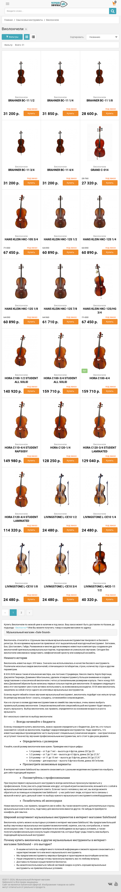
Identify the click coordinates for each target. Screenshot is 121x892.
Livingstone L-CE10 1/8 (21, 586)
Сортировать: (77, 37)
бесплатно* (21, 627)
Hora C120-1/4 (60, 447)
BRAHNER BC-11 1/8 (100, 100)
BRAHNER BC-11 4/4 (60, 170)
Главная (8, 20)
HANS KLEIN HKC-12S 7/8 (60, 308)
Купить (31, 113)
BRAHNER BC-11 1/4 (60, 100)
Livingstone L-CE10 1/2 (60, 517)
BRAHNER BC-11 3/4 (21, 170)
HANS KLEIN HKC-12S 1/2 (60, 239)
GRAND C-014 (99, 170)
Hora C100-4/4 (100, 378)
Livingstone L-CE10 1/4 (99, 517)
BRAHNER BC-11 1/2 (21, 100)
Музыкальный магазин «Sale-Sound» (28, 632)
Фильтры (12, 37)
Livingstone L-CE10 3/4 (60, 586)
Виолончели (52, 20)
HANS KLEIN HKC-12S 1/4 (99, 239)
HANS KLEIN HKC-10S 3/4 (21, 239)
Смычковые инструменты (29, 20)
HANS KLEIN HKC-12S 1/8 (21, 308)
